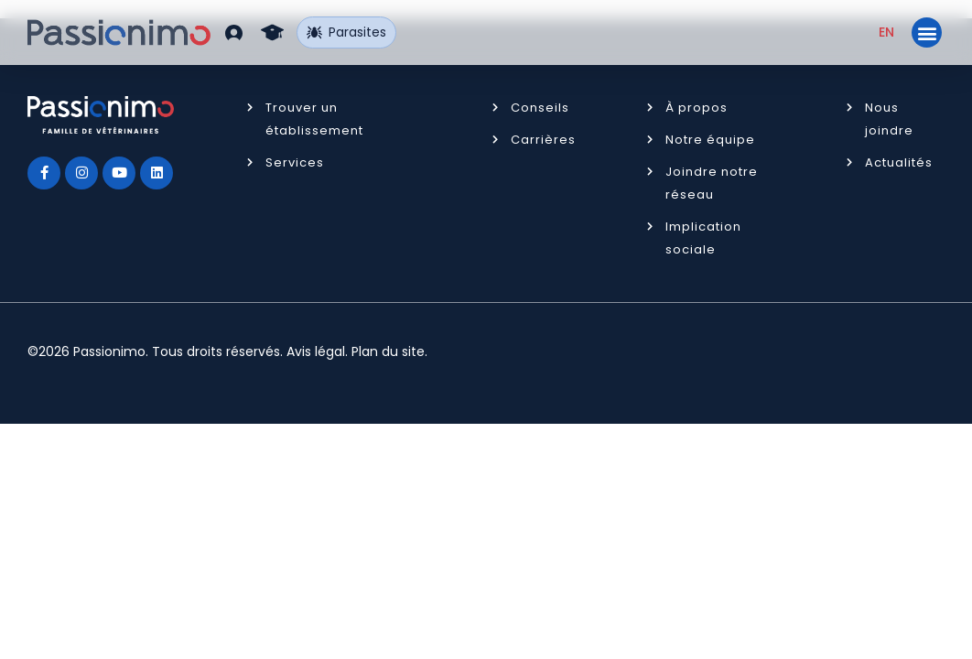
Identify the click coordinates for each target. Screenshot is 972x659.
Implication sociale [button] (703, 238)
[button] (234, 32)
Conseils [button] (540, 107)
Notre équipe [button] (710, 139)
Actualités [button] (899, 162)
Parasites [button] (346, 32)
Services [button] (294, 162)
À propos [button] (696, 107)
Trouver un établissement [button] (314, 119)
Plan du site (388, 351)
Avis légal (315, 351)
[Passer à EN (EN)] (886, 32)
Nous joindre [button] (889, 119)
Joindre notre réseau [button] (711, 183)
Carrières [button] (543, 139)
